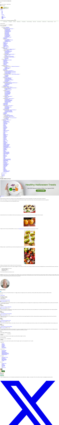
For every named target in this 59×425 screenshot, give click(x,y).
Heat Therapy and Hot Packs (8, 111)
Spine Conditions (5, 147)
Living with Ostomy (6, 62)
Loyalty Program (4, 358)
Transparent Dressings (8, 31)
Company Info (2, 342)
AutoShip (3, 360)
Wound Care (5, 21)
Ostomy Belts (5, 64)
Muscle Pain (5, 122)
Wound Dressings (5, 28)
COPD (4, 158)
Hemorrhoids (6, 58)
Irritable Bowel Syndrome (6, 170)
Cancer (4, 167)
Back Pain (4, 125)
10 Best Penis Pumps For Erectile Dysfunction (6, 326)
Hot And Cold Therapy (6, 109)
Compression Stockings (6, 87)
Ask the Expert (4, 367)
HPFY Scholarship (4, 359)
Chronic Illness (5, 165)
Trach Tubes (6, 81)
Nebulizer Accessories (8, 67)
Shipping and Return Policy (5, 353)
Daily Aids (34, 21)
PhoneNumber (9, 338)
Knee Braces (6, 95)
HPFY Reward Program (5, 357)
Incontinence (39, 21)
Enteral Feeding (29, 21)
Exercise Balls (7, 106)
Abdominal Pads (5, 43)
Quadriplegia (5, 136)
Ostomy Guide (5, 63)
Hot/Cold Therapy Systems (8, 110)
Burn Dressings (7, 33)
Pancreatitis (4, 169)
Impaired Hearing (5, 164)
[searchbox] (3, 20)
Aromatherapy (5, 112)
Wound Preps (5, 38)
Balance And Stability (7, 101)
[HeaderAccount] (4, 17)
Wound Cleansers (5, 45)
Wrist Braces (6, 94)
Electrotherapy (5, 96)
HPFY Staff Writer (3, 301)
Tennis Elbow (5, 139)
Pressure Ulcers (5, 127)
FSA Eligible (3, 365)
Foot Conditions (5, 131)
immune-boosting (21, 228)
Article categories (3, 25)
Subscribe (2, 334)
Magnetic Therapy (5, 104)
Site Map (3, 346)
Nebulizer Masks (7, 68)
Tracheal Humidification (8, 78)
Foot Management (7, 91)
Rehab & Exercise (6, 98)
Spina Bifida (5, 138)
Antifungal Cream (7, 40)
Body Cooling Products (6, 117)
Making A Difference (3, 298)
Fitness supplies (7, 108)
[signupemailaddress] (3, 333)
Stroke (4, 154)
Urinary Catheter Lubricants (8, 49)
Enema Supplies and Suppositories (9, 56)
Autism (4, 132)
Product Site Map (4, 347)
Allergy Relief (7, 75)
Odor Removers (5, 60)
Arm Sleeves (6, 102)
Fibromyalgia (5, 142)
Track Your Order (4, 350)
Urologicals (10, 21)
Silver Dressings (7, 34)
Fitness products (5, 105)
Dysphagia (4, 148)
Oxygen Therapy (5, 70)
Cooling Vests (6, 118)
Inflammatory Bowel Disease (7, 159)
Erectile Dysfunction (6, 121)
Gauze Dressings (7, 36)
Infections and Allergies (6, 152)
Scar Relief (4, 44)
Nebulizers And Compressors (7, 66)
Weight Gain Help (5, 140)
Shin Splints (4, 137)
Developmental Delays (6, 145)
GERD (4, 168)
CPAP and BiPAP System (6, 82)
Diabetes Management (6, 130)
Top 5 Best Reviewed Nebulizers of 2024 (5, 320)
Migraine (4, 133)
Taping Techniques (6, 116)
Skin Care (4, 39)
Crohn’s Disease (5, 123)
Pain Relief (2, 305)
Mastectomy (44, 21)
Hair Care (4, 161)
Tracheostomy (5, 77)
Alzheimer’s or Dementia (6, 144)
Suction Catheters (7, 80)
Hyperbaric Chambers (8, 73)
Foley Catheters (7, 52)
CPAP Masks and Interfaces (8, 83)
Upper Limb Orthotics (8, 92)
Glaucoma (4, 151)
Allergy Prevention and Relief (7, 74)
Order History (3, 351)
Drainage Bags (5, 48)
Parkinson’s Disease (5, 146)
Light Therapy (5, 113)
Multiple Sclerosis (5, 134)
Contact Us (3, 344)
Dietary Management (6, 171)
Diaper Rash (5, 128)
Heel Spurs (4, 120)
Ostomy (14, 21)
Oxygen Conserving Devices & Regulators (10, 71)
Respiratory (18, 21)
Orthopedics (24, 21)
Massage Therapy (5, 103)
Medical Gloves (5, 37)
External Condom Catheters (8, 51)
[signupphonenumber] (3, 338)
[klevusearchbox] (15, 20)
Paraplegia (4, 135)
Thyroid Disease (5, 162)
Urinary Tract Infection (6, 153)
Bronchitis (4, 166)
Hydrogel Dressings (7, 29)
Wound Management (6, 46)
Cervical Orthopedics (7, 93)
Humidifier (6, 76)
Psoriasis (4, 141)
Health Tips (3, 364)
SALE (55, 21)
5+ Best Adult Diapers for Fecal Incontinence (6, 313)
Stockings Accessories (8, 88)
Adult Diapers (2, 312)
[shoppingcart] (30, 18)
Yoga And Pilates (7, 107)
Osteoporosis (5, 155)
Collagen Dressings (7, 35)
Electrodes (6, 97)
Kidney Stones (7, 57)
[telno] (2, 16)
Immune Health (5, 85)
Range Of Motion (5, 160)
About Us (3, 343)
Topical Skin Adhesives (8, 41)
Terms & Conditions (4, 352)
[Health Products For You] (29, 7)
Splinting (4, 114)
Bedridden (4, 143)
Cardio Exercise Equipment (8, 100)
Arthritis (4, 129)
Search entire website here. (10, 20)
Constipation (5, 149)
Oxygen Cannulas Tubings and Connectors (10, 72)
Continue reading (2, 295)
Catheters (4, 50)
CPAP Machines (7, 84)
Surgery (4, 150)
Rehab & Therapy (50, 21)
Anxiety (4, 157)
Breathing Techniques (6, 86)
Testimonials (3, 345)
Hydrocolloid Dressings (8, 30)
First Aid (4, 42)
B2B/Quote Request (4, 354)
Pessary (6, 55)
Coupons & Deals (4, 363)
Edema (4, 124)
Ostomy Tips (5, 61)
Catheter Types (7, 53)
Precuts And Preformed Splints (9, 115)
